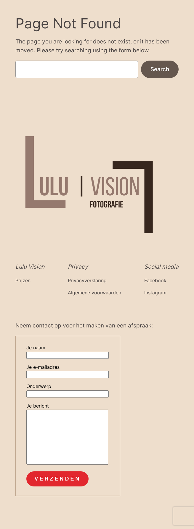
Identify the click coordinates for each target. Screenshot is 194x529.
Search (159, 69)
